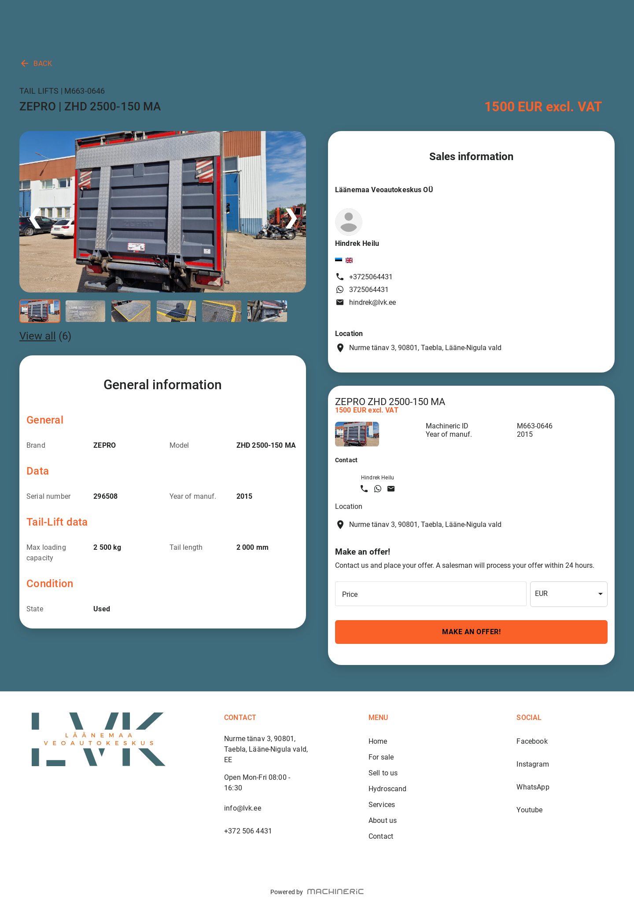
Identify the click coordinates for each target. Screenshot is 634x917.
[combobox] (569, 594)
